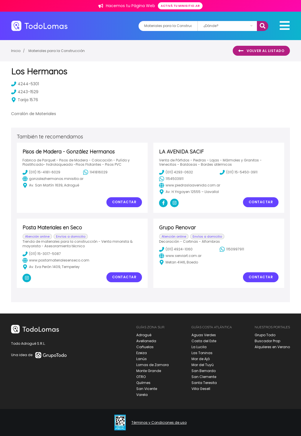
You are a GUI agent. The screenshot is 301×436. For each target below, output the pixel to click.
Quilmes (143, 382)
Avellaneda (146, 341)
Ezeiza (141, 352)
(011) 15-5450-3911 (238, 172)
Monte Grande (148, 370)
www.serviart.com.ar (180, 255)
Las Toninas (202, 352)
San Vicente (146, 388)
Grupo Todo (265, 335)
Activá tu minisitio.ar (180, 6)
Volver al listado (261, 51)
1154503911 (171, 178)
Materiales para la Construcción (56, 50)
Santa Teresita (204, 382)
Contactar (124, 202)
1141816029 (95, 172)
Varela (142, 394)
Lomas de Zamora (152, 364)
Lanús (141, 358)
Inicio (15, 50)
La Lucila (199, 346)
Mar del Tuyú (202, 364)
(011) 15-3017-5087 (41, 253)
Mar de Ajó (200, 358)
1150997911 (232, 249)
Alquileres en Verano (272, 346)
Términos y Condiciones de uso (159, 422)
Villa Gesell (200, 388)
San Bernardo (203, 370)
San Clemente (203, 376)
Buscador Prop (267, 341)
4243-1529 (24, 91)
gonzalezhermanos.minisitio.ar (52, 178)
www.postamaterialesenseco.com (55, 260)
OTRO (141, 376)
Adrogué (143, 335)
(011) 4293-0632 (176, 172)
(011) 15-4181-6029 (41, 172)
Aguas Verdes (203, 335)
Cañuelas (145, 346)
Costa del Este (203, 341)
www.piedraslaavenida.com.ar (189, 185)
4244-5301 (25, 83)
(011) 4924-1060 (176, 249)
